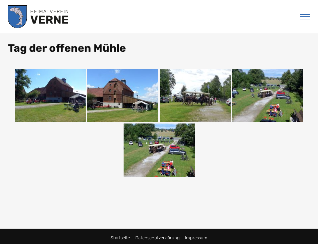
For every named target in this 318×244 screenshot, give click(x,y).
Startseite (120, 237)
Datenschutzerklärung (157, 237)
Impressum (196, 237)
